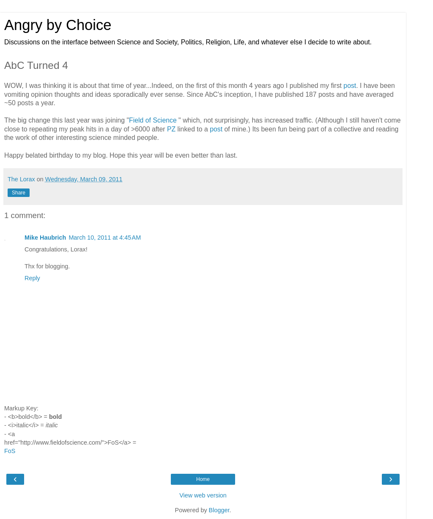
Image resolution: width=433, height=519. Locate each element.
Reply (32, 278)
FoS (9, 451)
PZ (171, 129)
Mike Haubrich (45, 237)
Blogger (219, 510)
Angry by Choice (57, 25)
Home (203, 479)
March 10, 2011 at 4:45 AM (105, 237)
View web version (203, 495)
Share (18, 193)
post (349, 85)
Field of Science (153, 120)
